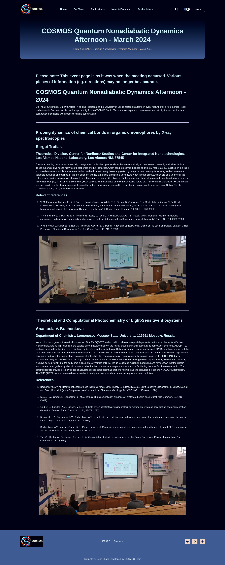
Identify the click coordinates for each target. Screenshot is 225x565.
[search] (178, 9)
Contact (198, 9)
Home (63, 9)
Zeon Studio (103, 559)
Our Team (78, 9)
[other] (202, 541)
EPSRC (106, 541)
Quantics (118, 541)
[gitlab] (187, 541)
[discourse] (194, 541)
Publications (98, 9)
